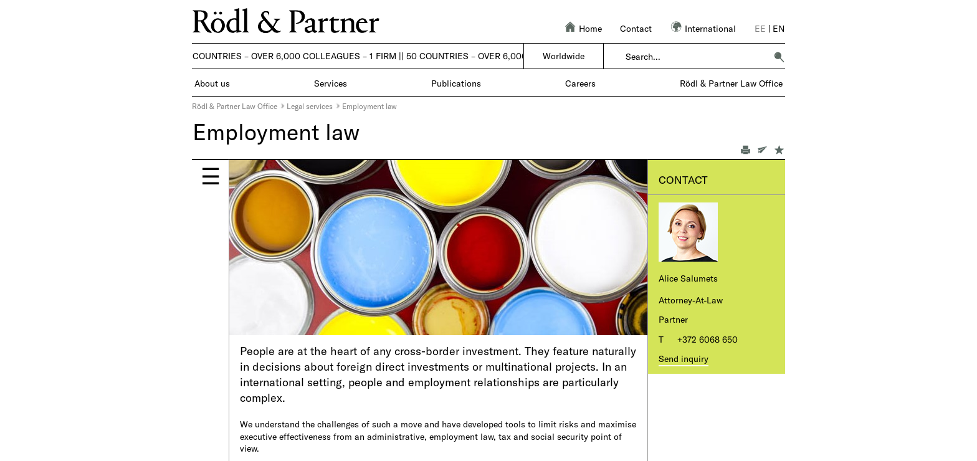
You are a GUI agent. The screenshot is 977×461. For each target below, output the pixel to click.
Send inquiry (683, 358)
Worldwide (563, 55)
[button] (779, 56)
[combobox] (695, 56)
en (778, 28)
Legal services (310, 106)
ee (760, 28)
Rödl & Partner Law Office (234, 106)
